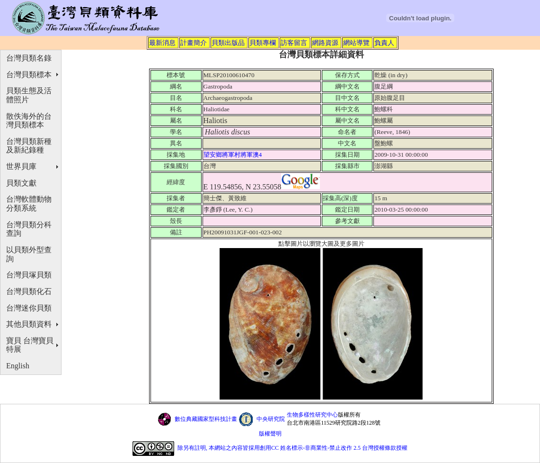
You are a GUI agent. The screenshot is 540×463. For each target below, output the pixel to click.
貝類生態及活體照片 (29, 95)
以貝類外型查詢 (29, 254)
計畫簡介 (193, 42)
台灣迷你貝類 (29, 308)
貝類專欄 (262, 42)
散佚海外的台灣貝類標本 (29, 120)
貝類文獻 (21, 183)
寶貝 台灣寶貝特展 (29, 345)
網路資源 (325, 42)
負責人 (384, 42)
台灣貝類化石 (29, 291)
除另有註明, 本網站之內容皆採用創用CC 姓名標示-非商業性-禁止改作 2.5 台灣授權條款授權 (292, 448)
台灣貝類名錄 (29, 58)
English (17, 366)
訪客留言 (294, 42)
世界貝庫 (21, 166)
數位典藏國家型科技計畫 (206, 419)
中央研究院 (271, 419)
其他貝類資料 (29, 324)
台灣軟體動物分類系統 (29, 203)
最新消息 (162, 42)
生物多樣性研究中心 (312, 414)
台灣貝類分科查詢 (29, 229)
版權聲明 (270, 433)
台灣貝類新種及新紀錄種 (29, 145)
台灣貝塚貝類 (29, 275)
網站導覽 (356, 42)
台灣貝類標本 (29, 75)
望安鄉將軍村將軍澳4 (234, 154)
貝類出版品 (228, 42)
